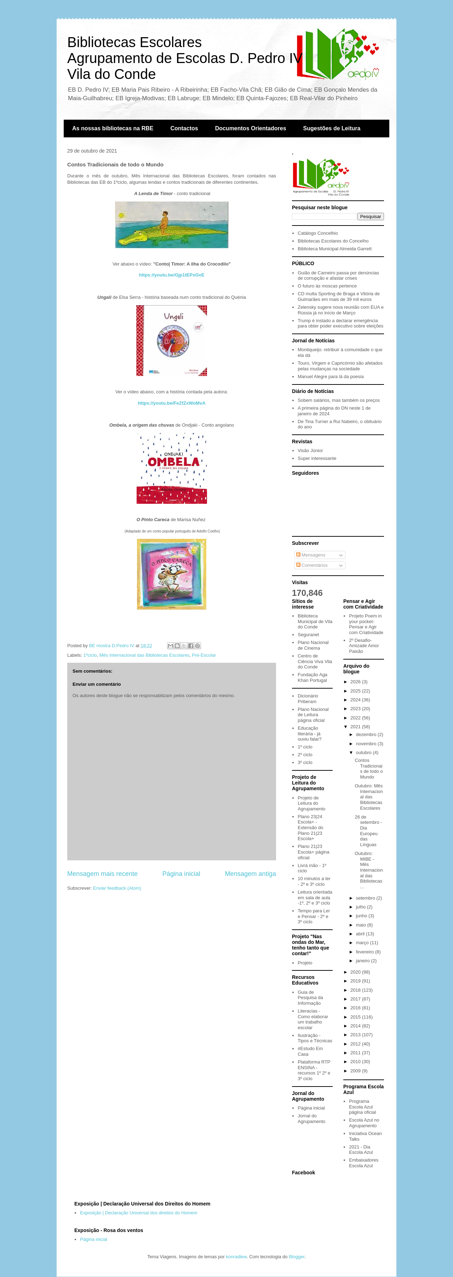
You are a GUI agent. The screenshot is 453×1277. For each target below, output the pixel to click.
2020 (356, 972)
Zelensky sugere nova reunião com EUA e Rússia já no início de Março (341, 309)
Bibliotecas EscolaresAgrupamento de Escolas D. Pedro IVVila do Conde (185, 58)
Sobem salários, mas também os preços (339, 400)
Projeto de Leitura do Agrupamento (311, 803)
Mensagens (311, 555)
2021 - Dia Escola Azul (361, 1149)
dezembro (367, 734)
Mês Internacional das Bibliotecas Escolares (144, 655)
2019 (356, 981)
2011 (356, 1052)
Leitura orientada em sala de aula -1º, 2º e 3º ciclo (315, 897)
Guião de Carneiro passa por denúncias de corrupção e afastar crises (338, 275)
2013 (356, 1034)
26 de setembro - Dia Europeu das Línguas (368, 830)
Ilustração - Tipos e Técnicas (315, 1038)
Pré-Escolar (204, 655)
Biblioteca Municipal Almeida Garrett (335, 248)
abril (361, 933)
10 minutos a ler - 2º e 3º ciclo (314, 881)
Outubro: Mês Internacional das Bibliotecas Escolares (369, 796)
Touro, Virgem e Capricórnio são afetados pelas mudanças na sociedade (340, 365)
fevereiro (365, 951)
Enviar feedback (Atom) (117, 888)
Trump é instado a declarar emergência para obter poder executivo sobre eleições (340, 323)
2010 (356, 1061)
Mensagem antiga (250, 873)
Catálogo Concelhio (318, 233)
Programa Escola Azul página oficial (362, 1107)
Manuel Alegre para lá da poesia (330, 376)
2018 (356, 990)
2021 (356, 726)
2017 (356, 999)
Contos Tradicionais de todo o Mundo (369, 769)
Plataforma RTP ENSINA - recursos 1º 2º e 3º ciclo (314, 1070)
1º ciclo (305, 746)
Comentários (312, 565)
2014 (356, 1025)
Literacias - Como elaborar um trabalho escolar (313, 1019)
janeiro (363, 960)
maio (361, 925)
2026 (356, 681)
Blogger (296, 1256)
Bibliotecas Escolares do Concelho (333, 241)
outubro (364, 752)
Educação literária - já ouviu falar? (309, 733)
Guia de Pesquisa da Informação (310, 998)
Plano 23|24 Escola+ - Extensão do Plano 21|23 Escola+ (310, 827)
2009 (356, 1070)
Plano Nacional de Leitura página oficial (313, 715)
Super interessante (317, 458)
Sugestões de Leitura (332, 128)
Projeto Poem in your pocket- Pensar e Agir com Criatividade (366, 624)
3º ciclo (305, 762)
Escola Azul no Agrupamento (364, 1122)
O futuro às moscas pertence (327, 286)
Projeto (305, 962)
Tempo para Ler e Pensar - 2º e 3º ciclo (314, 916)
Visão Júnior (310, 450)
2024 (356, 699)
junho (362, 915)
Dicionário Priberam (308, 698)
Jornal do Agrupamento (311, 1118)
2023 (356, 708)
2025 (356, 691)
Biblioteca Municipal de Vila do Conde (315, 621)
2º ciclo (305, 754)
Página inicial (181, 873)
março (363, 942)
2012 (356, 1044)
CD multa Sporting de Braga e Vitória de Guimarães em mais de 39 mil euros (339, 296)
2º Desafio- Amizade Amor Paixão (364, 646)
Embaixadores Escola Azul (363, 1162)
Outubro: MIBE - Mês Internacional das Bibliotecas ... (369, 870)
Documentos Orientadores (250, 128)
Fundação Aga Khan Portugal (312, 677)
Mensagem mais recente (102, 873)
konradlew (236, 1256)
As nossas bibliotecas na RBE (112, 128)
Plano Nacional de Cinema (313, 645)
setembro (366, 898)
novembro (367, 743)
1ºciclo (90, 655)
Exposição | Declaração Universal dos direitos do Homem (138, 1212)
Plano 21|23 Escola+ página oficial (313, 852)
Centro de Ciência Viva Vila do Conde (315, 661)
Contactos (184, 128)
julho (361, 907)
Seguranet (308, 634)
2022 (356, 717)
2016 (356, 1007)
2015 (356, 1017)
